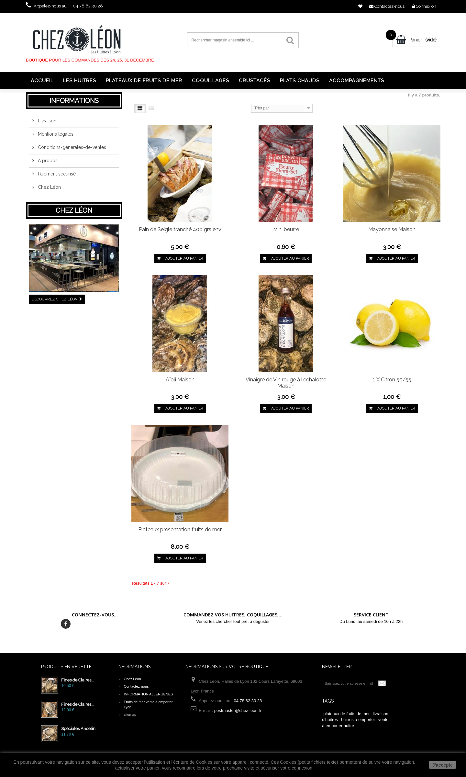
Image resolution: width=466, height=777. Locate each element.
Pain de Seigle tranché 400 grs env (180, 229)
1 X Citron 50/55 (392, 380)
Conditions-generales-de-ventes (71, 149)
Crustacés (254, 81)
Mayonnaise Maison (392, 229)
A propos (47, 163)
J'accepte (442, 765)
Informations (74, 101)
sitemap (130, 714)
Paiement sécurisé (56, 176)
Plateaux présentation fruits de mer (180, 529)
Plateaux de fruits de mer (144, 81)
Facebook (66, 624)
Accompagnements (356, 81)
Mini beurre (286, 229)
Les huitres (79, 81)
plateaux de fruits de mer (346, 713)
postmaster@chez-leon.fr (237, 710)
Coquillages (210, 81)
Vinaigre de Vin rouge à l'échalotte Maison (286, 383)
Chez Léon (49, 189)
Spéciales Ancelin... (79, 728)
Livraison (46, 123)
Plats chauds (299, 81)
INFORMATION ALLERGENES (148, 694)
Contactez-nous (136, 686)
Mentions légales (55, 136)
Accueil (42, 81)
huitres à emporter (358, 719)
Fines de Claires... (77, 680)
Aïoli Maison (180, 380)
